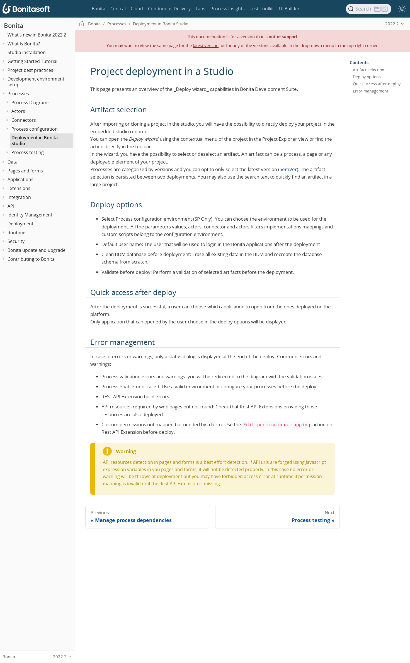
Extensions (19, 188)
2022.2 (392, 23)
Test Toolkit (262, 9)
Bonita (98, 9)
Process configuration (34, 129)
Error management (370, 90)
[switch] (401, 8)
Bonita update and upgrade (36, 250)
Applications (20, 179)
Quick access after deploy (377, 83)
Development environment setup (36, 82)
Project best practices (30, 70)
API (11, 206)
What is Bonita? (24, 44)
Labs (200, 9)
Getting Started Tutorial (32, 61)
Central (118, 9)
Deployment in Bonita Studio (34, 141)
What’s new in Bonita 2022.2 (37, 35)
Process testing (27, 152)
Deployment (20, 224)
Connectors (23, 120)
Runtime (16, 233)
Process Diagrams (30, 102)
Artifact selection (368, 69)
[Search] (369, 9)
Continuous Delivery (169, 9)
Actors (18, 111)
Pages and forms (25, 171)
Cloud (137, 9)
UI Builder (289, 9)
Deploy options (367, 76)
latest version (206, 45)
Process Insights (227, 9)
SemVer (288, 169)
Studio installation (27, 52)
